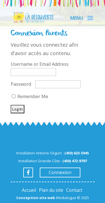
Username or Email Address (40, 64)
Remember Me (30, 96)
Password (21, 84)
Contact (74, 190)
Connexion (60, 172)
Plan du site (51, 190)
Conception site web (35, 197)
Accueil (29, 190)
